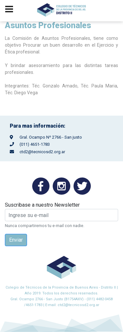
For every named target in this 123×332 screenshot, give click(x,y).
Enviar (16, 240)
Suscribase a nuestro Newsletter (42, 205)
